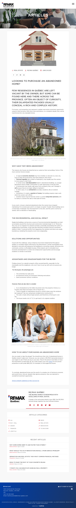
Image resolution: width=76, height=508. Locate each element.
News (41, 420)
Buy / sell (12, 423)
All (10, 420)
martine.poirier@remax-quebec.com (17, 495)
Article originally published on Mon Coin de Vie (25, 380)
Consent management (42, 503)
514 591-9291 (10, 494)
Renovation (43, 425)
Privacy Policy (70, 502)
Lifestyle (12, 431)
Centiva (41, 505)
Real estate (17, 70)
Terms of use (31, 503)
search (51, 361)
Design (11, 425)
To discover (43, 428)
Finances (12, 428)
